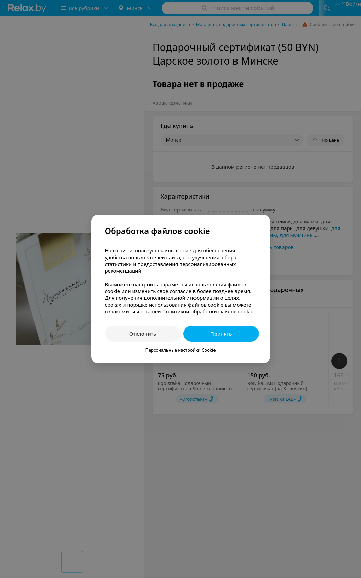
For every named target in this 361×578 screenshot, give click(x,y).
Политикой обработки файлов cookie (207, 311)
